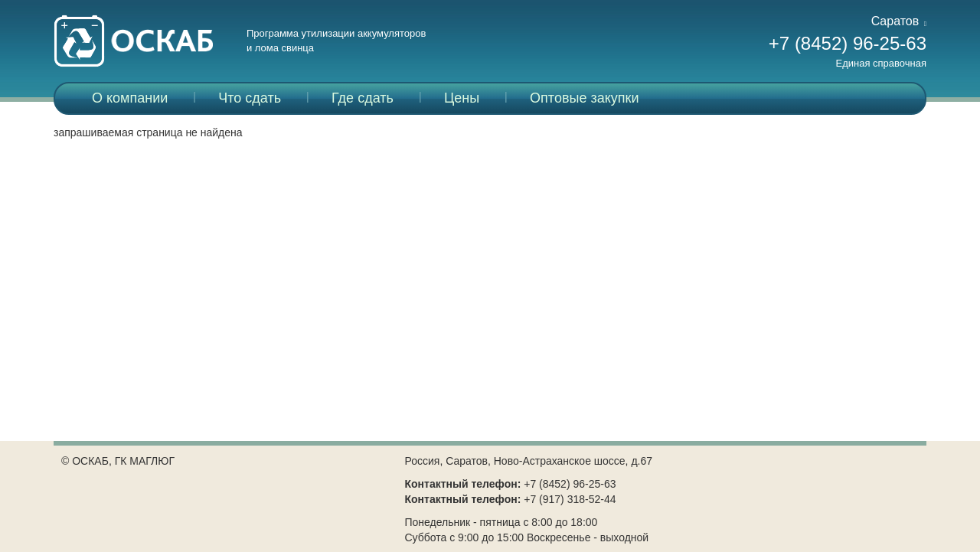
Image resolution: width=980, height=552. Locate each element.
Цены (461, 98)
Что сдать (249, 98)
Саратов (898, 21)
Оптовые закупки (584, 98)
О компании (130, 98)
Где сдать (363, 98)
